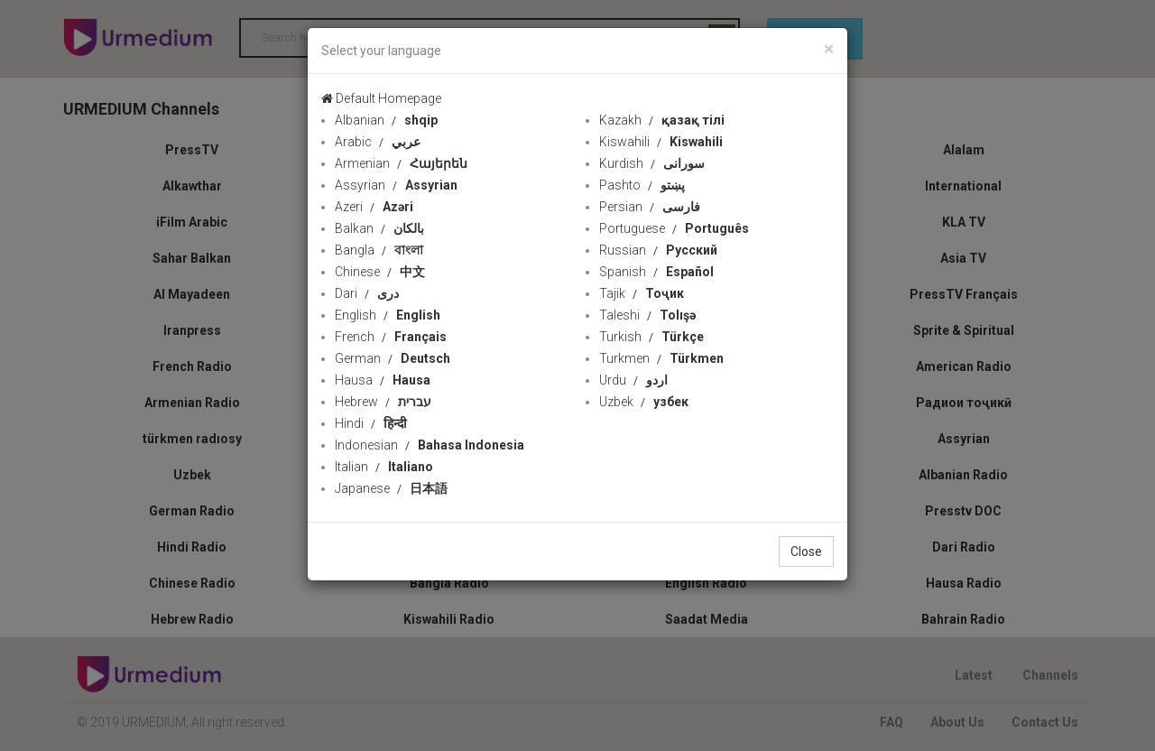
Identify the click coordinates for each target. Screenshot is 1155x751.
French (391, 336)
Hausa (382, 380)
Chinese (380, 271)
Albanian (386, 120)
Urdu (633, 380)
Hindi (371, 423)
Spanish (656, 271)
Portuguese (674, 228)
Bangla (379, 250)
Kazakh (662, 120)
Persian (649, 206)
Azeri (374, 206)
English (387, 315)
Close (806, 551)
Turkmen (661, 358)
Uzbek (643, 401)
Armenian (401, 163)
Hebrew (383, 401)
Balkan (379, 228)
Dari (367, 293)
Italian (384, 466)
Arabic (377, 141)
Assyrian (396, 185)
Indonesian (429, 445)
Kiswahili (661, 141)
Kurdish (652, 163)
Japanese (391, 488)
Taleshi (647, 315)
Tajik (641, 293)
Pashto (642, 185)
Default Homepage (381, 98)
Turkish (651, 336)
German (392, 358)
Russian (658, 250)
